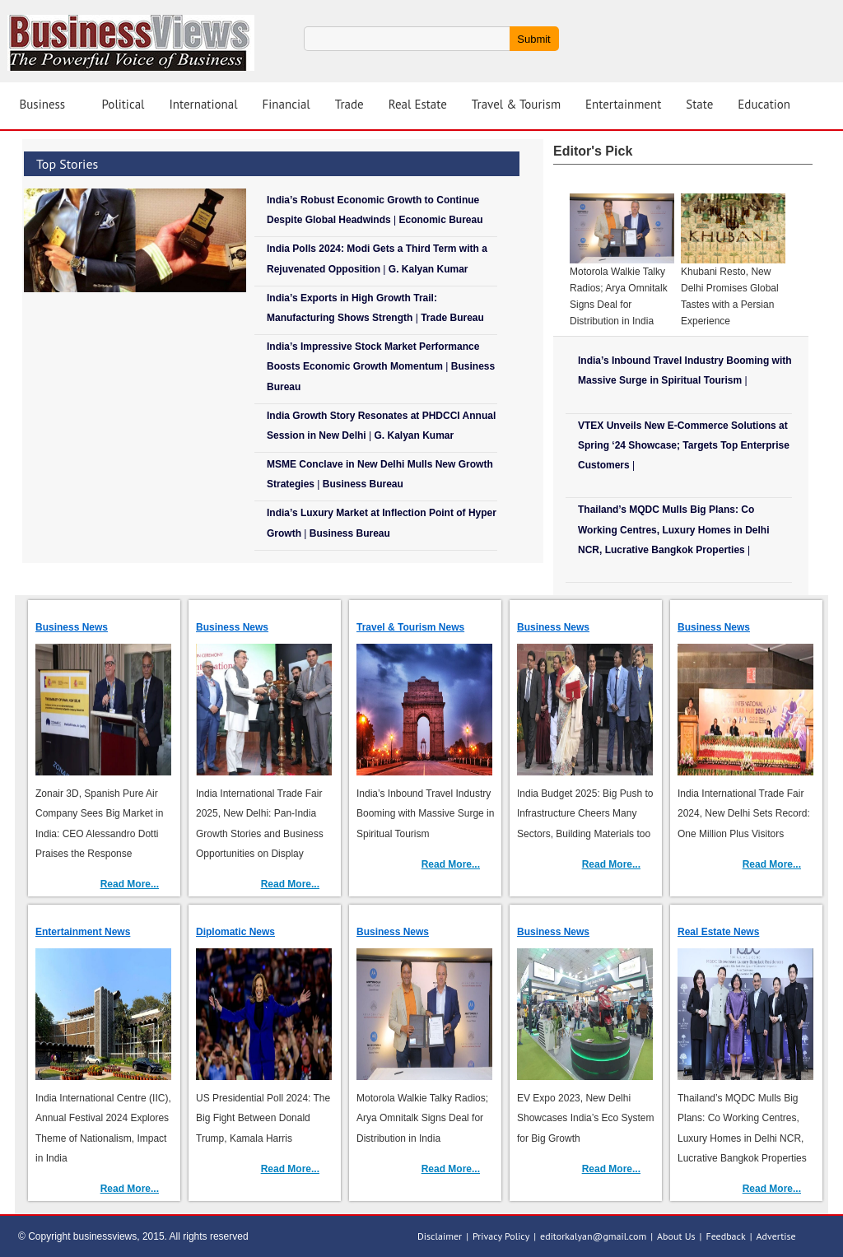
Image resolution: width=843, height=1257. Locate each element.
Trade (349, 104)
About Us (676, 1236)
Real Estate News (718, 932)
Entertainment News (82, 932)
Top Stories (67, 164)
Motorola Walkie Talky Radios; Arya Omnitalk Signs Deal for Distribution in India (619, 296)
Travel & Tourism (516, 104)
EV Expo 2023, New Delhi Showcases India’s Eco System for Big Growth (585, 1117)
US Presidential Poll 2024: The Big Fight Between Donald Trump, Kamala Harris (263, 1117)
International (203, 104)
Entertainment (623, 104)
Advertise (776, 1236)
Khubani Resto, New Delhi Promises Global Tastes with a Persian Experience (730, 296)
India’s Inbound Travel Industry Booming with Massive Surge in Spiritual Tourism (425, 813)
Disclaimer (439, 1236)
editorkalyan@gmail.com (593, 1236)
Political (123, 104)
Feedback (725, 1236)
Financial (286, 104)
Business (43, 104)
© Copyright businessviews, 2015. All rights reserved (133, 1236)
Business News (71, 627)
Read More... (129, 884)
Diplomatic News (235, 932)
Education (764, 104)
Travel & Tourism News (410, 627)
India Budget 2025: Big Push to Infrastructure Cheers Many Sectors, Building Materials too (585, 813)
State (699, 104)
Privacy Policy (501, 1236)
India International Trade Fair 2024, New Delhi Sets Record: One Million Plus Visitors (744, 813)
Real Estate (418, 104)
